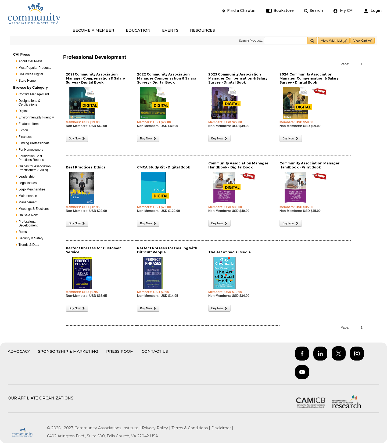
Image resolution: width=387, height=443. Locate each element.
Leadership (26, 176)
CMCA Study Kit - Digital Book (163, 167)
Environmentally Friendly (36, 117)
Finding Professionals (34, 143)
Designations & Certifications (29, 102)
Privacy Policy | (156, 428)
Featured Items (29, 124)
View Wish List (334, 41)
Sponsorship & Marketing (68, 351)
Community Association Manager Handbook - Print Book (310, 165)
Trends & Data (29, 245)
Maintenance (28, 196)
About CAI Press (30, 61)
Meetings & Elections (34, 209)
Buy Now (77, 138)
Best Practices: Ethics (85, 167)
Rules (23, 232)
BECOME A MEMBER (93, 30)
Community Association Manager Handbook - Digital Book (238, 165)
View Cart (362, 41)
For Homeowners (31, 150)
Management (28, 202)
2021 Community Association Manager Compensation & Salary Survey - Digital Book (95, 78)
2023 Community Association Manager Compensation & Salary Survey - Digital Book (237, 78)
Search (313, 10)
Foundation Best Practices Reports (31, 158)
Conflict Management (34, 94)
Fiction (23, 130)
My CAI (343, 10)
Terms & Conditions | (191, 428)
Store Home (27, 80)
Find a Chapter (238, 10)
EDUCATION (138, 30)
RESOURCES (202, 30)
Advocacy (19, 351)
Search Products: (251, 40)
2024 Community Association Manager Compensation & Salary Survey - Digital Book (309, 78)
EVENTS (170, 30)
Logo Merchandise (32, 189)
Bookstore (280, 10)
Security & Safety (31, 238)
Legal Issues (28, 183)
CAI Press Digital (31, 74)
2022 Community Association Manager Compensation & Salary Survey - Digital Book (166, 78)
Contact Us (155, 351)
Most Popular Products (35, 68)
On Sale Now (28, 215)
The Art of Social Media (229, 252)
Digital (23, 111)
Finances (25, 137)
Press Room (120, 351)
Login (373, 10)
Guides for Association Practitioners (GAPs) (35, 168)
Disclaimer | (222, 428)
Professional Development (28, 223)
